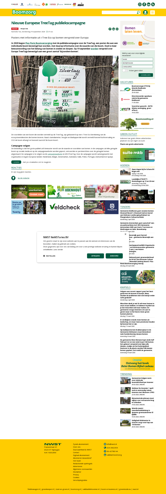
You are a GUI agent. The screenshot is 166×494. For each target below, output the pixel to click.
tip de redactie (23, 178)
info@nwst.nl (112, 444)
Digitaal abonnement (81, 455)
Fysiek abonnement (81, 444)
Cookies (76, 477)
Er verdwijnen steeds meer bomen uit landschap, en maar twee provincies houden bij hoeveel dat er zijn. (137, 322)
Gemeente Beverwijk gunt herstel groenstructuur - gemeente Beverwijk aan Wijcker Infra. (136, 237)
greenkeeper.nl (48, 489)
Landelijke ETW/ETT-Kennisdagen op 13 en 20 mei (143, 180)
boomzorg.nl (76, 489)
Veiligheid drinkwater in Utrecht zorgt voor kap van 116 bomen (142, 422)
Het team (77, 461)
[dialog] (83, 246)
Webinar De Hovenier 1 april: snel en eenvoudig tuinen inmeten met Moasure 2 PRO (143, 390)
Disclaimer (77, 472)
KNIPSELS (125, 287)
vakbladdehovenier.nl (91, 489)
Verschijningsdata (80, 480)
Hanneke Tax (16, 32)
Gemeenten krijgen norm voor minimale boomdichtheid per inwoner (142, 380)
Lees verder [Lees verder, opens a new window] (58, 249)
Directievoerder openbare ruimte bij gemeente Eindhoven (142, 98)
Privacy (76, 474)
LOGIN (16, 162)
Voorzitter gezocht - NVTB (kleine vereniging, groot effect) (142, 108)
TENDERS (125, 206)
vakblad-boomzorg (114, 455)
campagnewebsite (55, 154)
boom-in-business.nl (109, 489)
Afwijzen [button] (95, 256)
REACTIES (16, 167)
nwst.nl (135, 489)
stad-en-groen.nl (62, 489)
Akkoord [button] (114, 256)
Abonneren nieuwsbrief (82, 458)
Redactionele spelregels (82, 463)
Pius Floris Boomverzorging (38, 43)
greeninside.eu (125, 489)
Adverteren (77, 466)
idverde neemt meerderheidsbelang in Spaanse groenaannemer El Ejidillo (142, 411)
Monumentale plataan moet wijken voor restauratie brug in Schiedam (143, 400)
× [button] (125, 234)
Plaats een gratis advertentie (131, 144)
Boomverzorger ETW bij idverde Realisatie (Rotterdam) (141, 88)
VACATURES (126, 82)
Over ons (76, 447)
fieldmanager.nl (34, 489)
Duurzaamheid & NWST (82, 449)
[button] (49, 256)
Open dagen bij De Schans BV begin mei (143, 170)
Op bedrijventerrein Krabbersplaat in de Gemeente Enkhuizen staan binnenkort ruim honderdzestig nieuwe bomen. (135, 332)
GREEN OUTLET (128, 134)
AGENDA (125, 165)
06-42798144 (112, 451)
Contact (76, 452)
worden (94, 48)
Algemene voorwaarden (82, 469)
